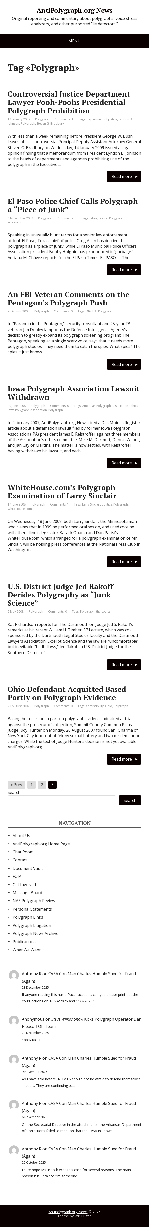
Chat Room (23, 852)
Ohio (108, 706)
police (103, 218)
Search (14, 792)
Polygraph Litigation (32, 925)
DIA (88, 311)
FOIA (17, 876)
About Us (21, 835)
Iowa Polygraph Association (27, 410)
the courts (103, 611)
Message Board (27, 892)
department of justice (102, 119)
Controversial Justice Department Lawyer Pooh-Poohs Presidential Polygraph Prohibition (69, 102)
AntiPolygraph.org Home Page (41, 844)
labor (93, 218)
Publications (24, 941)
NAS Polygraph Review (34, 901)
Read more (122, 176)
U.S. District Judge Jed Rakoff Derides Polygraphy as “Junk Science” (60, 594)
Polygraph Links (28, 917)
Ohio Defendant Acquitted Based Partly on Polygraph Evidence (67, 693)
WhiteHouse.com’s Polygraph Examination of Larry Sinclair (62, 491)
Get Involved (24, 884)
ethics (134, 406)
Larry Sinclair (91, 504)
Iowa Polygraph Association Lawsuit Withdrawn (74, 393)
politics (107, 504)
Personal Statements (32, 909)
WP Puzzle (83, 1216)
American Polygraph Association (105, 406)
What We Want (27, 950)
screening (14, 222)
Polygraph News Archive (35, 933)
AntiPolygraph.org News (75, 10)
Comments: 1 (64, 119)
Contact (20, 860)
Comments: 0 (67, 218)
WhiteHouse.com (20, 509)
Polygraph (42, 119)
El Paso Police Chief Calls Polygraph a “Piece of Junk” (73, 205)
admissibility (95, 706)
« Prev (16, 784)
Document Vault (28, 868)
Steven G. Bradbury (50, 123)
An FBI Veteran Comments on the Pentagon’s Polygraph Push (68, 298)
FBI (94, 311)
